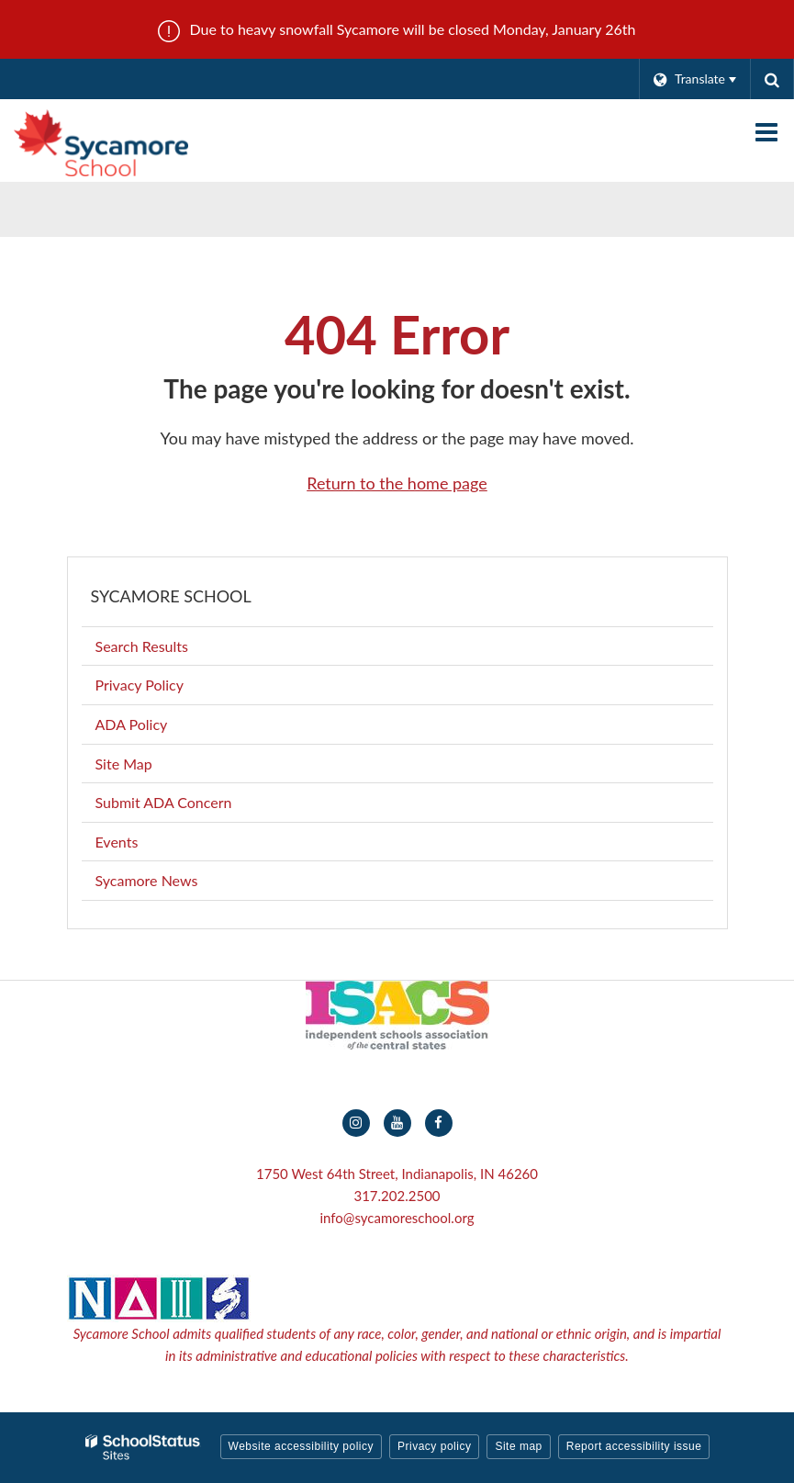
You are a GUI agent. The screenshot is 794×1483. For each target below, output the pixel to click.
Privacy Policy (140, 684)
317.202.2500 (396, 1195)
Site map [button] (518, 1446)
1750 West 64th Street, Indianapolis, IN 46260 (397, 1173)
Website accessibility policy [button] (302, 1446)
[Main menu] (766, 131)
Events (117, 841)
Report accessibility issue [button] (634, 1446)
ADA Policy (131, 724)
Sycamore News (146, 880)
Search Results (141, 646)
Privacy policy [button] (434, 1446)
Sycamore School (171, 596)
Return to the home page (397, 483)
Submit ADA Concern (163, 802)
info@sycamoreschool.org (396, 1217)
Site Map (123, 763)
